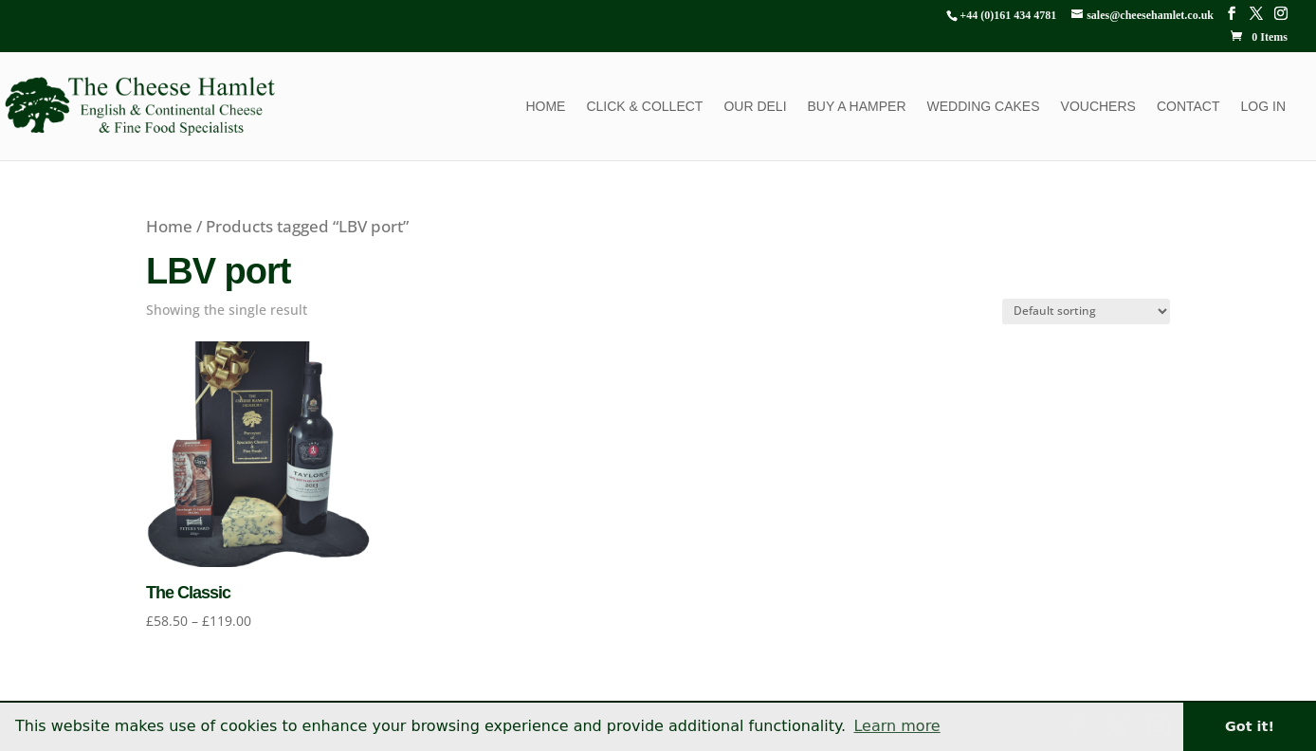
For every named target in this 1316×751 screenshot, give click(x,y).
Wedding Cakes (983, 107)
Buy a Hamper (857, 107)
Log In (1263, 107)
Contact (1188, 107)
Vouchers (1098, 107)
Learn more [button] (896, 726)
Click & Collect (644, 107)
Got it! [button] (1249, 726)
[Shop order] (1086, 311)
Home (545, 107)
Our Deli (754, 107)
